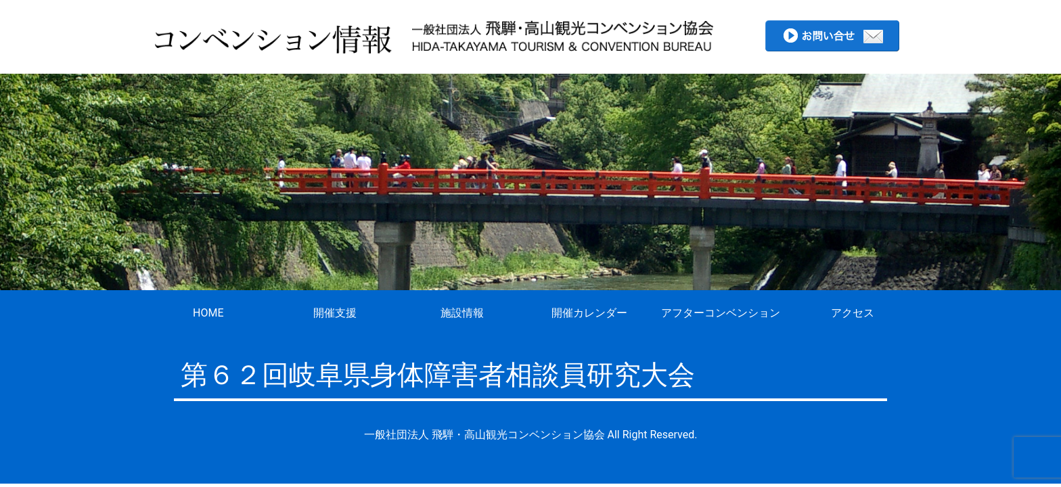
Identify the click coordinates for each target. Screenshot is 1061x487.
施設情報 (462, 312)
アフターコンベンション (720, 312)
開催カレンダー (589, 312)
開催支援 (335, 312)
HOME (208, 312)
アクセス (852, 312)
